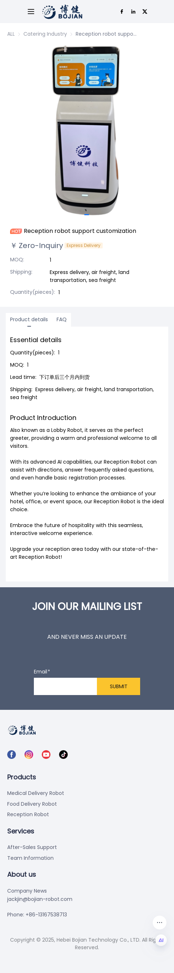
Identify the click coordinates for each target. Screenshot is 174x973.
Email (40, 672)
